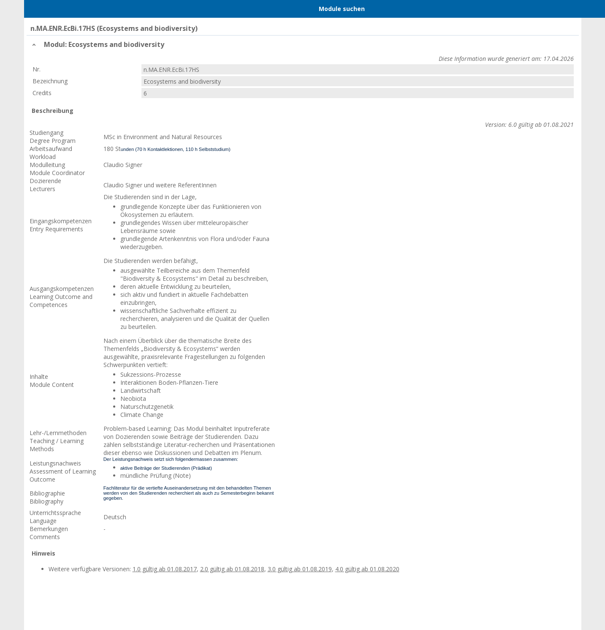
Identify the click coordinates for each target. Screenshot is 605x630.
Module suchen (342, 9)
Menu (42, 9)
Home (75, 9)
